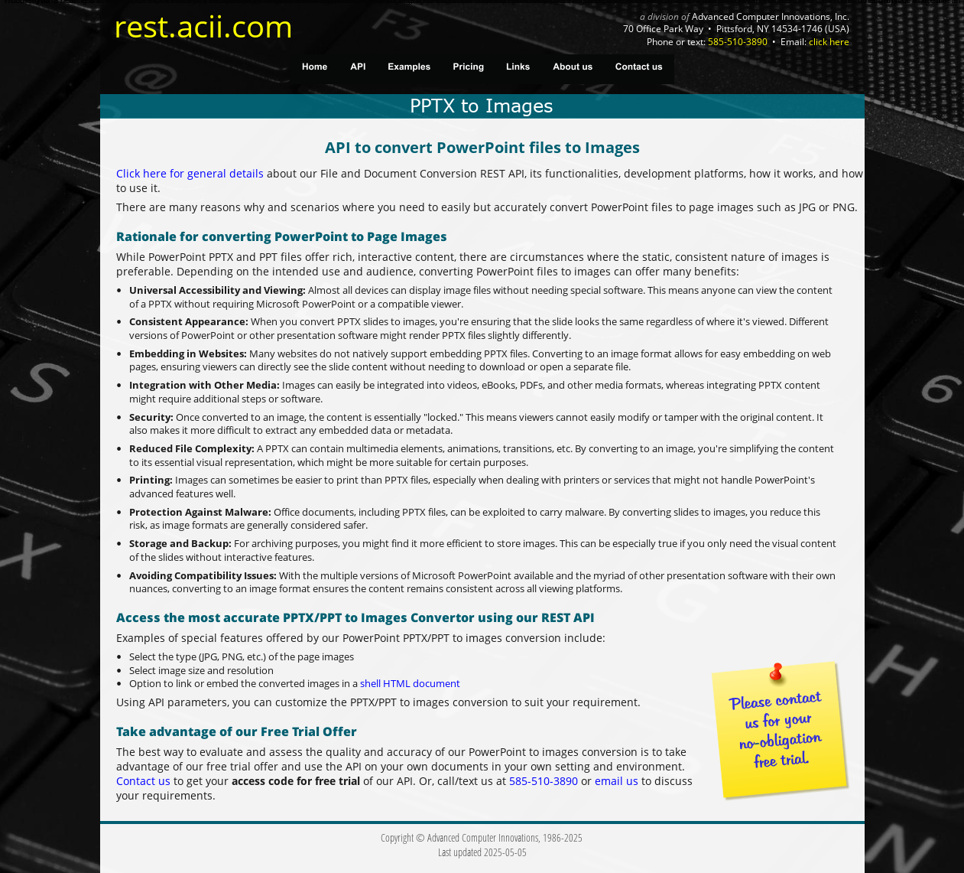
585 (518, 781)
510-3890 (554, 781)
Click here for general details (190, 173)
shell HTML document (410, 683)
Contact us (143, 781)
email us (616, 781)
